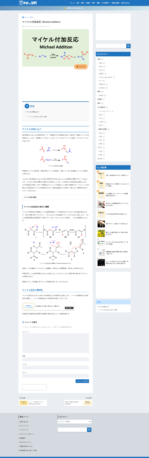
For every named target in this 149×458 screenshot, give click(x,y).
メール (24, 365)
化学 (77, 3)
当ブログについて (25, 443)
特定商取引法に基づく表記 (28, 451)
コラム (101, 148)
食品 (102, 133)
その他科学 (105, 3)
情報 (98, 3)
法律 (102, 151)
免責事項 (22, 439)
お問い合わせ (125, 3)
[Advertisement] (55, 84)
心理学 (102, 122)
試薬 (102, 63)
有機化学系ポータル (26, 447)
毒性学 (102, 96)
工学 (102, 118)
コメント (26, 332)
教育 (102, 155)
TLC (102, 81)
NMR (102, 67)
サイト (24, 373)
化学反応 (103, 88)
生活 (102, 140)
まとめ (101, 159)
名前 (23, 357)
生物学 (88, 3)
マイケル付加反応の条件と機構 (37, 117)
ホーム (72, 3)
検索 (128, 46)
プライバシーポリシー (27, 435)
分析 (102, 70)
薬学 (82, 3)
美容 (102, 137)
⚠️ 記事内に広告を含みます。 (74, 8)
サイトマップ (24, 427)
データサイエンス (106, 111)
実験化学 (103, 84)
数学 (102, 115)
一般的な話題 (115, 3)
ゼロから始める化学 (107, 77)
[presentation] (34, 388)
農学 (102, 126)
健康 (102, 144)
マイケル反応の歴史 (30, 197)
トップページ (24, 431)
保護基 (102, 74)
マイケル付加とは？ (32, 112)
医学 (93, 3)
